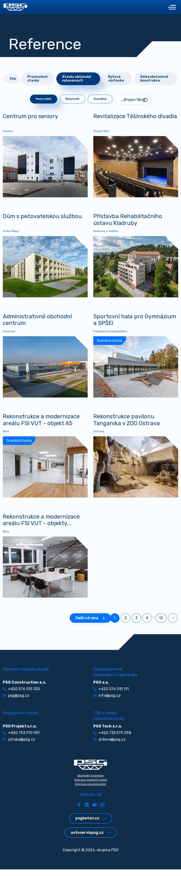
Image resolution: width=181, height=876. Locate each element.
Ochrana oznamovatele (90, 790)
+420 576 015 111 (111, 695)
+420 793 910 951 (21, 739)
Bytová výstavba (116, 79)
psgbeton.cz (90, 824)
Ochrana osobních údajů (90, 786)
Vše (13, 79)
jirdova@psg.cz (109, 746)
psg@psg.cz (16, 702)
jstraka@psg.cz (19, 746)
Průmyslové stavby (37, 79)
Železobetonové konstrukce (154, 79)
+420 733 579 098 (112, 739)
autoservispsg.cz (90, 839)
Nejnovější (43, 98)
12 (161, 624)
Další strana (90, 624)
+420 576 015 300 (21, 695)
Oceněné (100, 98)
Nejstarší (72, 98)
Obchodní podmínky (90, 782)
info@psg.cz (107, 702)
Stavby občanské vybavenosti (76, 79)
